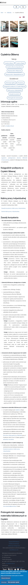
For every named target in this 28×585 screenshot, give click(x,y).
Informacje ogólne (10, 82)
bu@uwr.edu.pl (19, 567)
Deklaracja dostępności (14, 545)
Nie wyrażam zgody (13, 582)
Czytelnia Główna (9, 63)
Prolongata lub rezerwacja (14, 97)
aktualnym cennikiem (8, 439)
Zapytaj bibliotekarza (14, 541)
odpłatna (18, 410)
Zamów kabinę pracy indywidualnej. (10, 211)
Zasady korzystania (14, 94)
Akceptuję (3, 582)
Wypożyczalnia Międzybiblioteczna (15, 74)
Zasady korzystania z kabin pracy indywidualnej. (13, 208)
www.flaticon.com (13, 550)
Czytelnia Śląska (20, 63)
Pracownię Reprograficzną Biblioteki (12, 435)
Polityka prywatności (14, 543)
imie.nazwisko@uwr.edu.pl (9, 506)
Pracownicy (20, 82)
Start (2, 12)
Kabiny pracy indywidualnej (15, 90)
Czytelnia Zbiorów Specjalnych (14, 67)
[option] (14, 34)
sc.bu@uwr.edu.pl (9, 126)
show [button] (4, 2)
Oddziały (9, 12)
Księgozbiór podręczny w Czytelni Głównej (14, 86)
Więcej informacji (5, 578)
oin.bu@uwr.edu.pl (10, 563)
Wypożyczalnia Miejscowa (14, 70)
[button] (5, 26)
